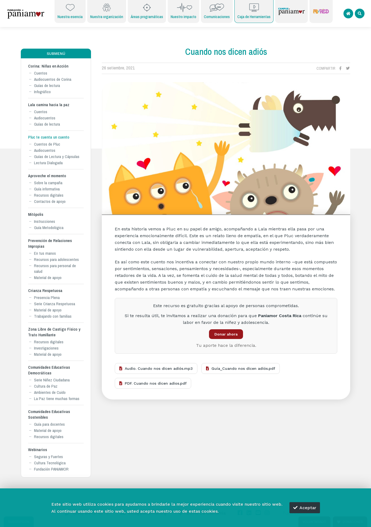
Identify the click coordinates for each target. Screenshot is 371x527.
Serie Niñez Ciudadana (52, 380)
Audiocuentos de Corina (52, 79)
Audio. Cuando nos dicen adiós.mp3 (156, 368)
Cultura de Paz (46, 386)
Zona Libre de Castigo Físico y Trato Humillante (54, 332)
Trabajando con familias (53, 316)
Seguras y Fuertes (48, 456)
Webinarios (37, 449)
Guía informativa (47, 189)
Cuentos (40, 73)
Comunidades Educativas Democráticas (49, 370)
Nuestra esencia (70, 10)
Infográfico (42, 92)
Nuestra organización (106, 10)
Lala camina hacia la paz (48, 105)
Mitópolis (35, 214)
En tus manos (45, 253)
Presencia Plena (47, 297)
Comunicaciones (217, 10)
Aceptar (304, 507)
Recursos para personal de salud (55, 268)
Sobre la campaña (48, 183)
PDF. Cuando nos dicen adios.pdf (153, 383)
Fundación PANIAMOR (51, 469)
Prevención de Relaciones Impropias (50, 243)
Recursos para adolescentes (56, 259)
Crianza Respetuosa (45, 290)
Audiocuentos (44, 118)
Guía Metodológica (48, 227)
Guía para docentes (49, 424)
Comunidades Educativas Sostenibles (49, 414)
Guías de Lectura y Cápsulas (56, 156)
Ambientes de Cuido (50, 392)
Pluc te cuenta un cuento (48, 137)
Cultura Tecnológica (50, 463)
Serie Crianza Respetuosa (54, 304)
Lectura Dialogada (48, 163)
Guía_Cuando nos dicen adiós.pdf (240, 368)
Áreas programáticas (147, 10)
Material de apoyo (48, 277)
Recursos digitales (48, 195)
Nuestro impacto (183, 10)
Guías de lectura (47, 85)
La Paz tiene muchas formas (56, 398)
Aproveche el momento (47, 176)
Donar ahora (226, 334)
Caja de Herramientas (254, 10)
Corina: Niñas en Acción (48, 66)
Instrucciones (44, 221)
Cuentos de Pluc (47, 144)
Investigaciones (46, 348)
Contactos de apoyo (50, 201)
